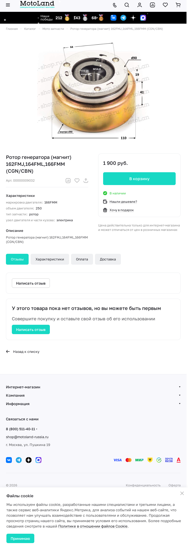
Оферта (175, 485)
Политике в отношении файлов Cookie (93, 526)
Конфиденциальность (143, 485)
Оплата (82, 259)
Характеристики (50, 259)
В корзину (139, 178)
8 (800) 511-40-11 (20, 429)
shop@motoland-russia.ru (27, 437)
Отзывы (17, 259)
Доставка (108, 259)
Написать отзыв (31, 329)
